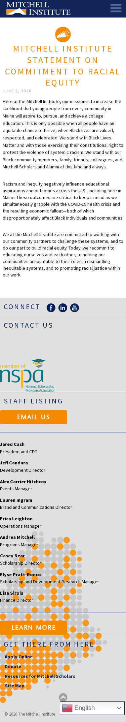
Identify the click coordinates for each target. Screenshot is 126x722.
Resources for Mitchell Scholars (40, 676)
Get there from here (49, 644)
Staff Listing (33, 400)
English (78, 708)
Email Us (33, 418)
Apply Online (19, 657)
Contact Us (28, 325)
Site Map (15, 686)
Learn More (33, 628)
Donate (13, 666)
